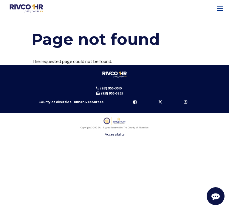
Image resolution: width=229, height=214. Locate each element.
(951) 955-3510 (111, 88)
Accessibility (115, 134)
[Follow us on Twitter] (160, 102)
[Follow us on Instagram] (186, 102)
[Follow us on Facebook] (135, 102)
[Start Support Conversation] (216, 196)
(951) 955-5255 (112, 93)
